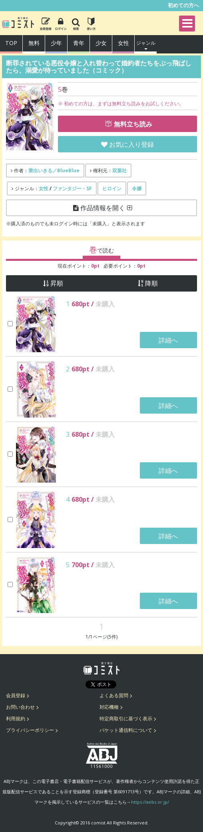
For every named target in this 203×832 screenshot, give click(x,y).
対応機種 (109, 707)
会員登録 (15, 695)
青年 (78, 43)
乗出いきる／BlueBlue (54, 170)
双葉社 (119, 170)
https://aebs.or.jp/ (150, 802)
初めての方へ (183, 5)
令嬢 (136, 188)
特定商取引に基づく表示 (126, 718)
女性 (123, 43)
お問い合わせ (20, 707)
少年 (56, 43)
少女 (101, 43)
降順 (151, 283)
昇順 (56, 283)
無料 (34, 43)
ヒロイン (111, 188)
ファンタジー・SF (72, 188)
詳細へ (168, 340)
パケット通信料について (126, 730)
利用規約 (15, 718)
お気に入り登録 (131, 144)
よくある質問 (114, 695)
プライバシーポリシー (30, 730)
